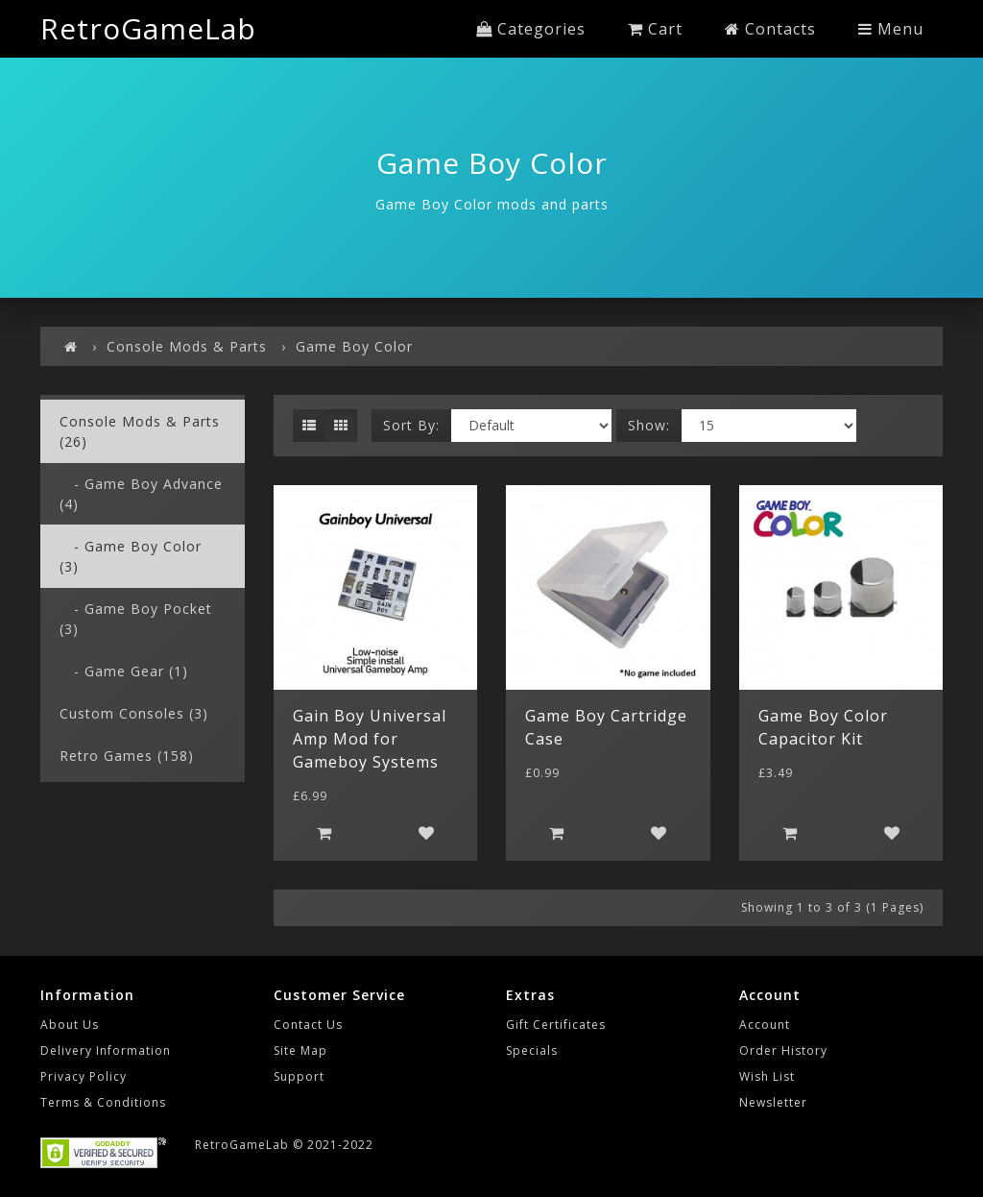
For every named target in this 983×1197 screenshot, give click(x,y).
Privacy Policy (83, 1076)
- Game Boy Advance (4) (141, 494)
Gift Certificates (556, 1024)
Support (299, 1076)
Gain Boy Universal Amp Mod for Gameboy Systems (369, 738)
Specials (532, 1050)
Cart (655, 28)
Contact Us (308, 1024)
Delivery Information (105, 1050)
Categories (531, 28)
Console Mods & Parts (187, 346)
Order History (783, 1050)
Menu (890, 28)
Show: (649, 425)
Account (764, 1024)
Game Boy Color (354, 346)
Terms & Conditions (103, 1102)
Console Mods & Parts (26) (140, 431)
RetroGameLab (148, 28)
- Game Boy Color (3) (131, 556)
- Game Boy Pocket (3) (136, 618)
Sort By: (411, 425)
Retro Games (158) (127, 755)
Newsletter (773, 1102)
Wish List (767, 1076)
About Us (69, 1024)
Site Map (300, 1050)
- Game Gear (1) (124, 671)
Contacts (770, 28)
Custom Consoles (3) (134, 713)
